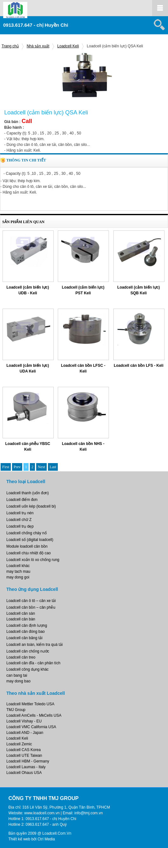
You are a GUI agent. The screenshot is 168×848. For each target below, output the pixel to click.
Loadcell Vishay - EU (24, 721)
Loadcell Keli (68, 46)
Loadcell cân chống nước (27, 651)
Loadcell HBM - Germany (27, 761)
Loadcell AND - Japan (24, 732)
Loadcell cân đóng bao (25, 631)
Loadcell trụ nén (20, 513)
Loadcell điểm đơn (21, 499)
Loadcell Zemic (19, 744)
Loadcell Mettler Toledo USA (30, 704)
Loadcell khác (18, 566)
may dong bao (18, 681)
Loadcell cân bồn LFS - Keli (138, 365)
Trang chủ (10, 46)
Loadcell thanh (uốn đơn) (27, 493)
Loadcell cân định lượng (26, 625)
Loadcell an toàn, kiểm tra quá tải (34, 644)
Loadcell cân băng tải (24, 638)
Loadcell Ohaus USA (24, 772)
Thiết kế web (19, 839)
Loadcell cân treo (20, 657)
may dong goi (17, 577)
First (5, 467)
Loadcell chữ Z (18, 519)
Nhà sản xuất (38, 46)
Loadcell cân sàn (20, 613)
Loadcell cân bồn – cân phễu (30, 607)
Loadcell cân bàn (20, 619)
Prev (17, 467)
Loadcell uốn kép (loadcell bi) (31, 506)
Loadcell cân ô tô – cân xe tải (31, 600)
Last (53, 467)
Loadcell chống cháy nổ (26, 533)
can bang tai (16, 675)
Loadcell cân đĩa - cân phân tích (33, 663)
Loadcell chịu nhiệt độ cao (28, 553)
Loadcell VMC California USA (31, 727)
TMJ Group (15, 710)
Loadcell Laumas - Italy (25, 767)
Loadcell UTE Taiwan (24, 755)
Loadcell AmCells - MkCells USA (33, 715)
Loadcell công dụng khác (27, 669)
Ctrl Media (46, 839)
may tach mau (18, 571)
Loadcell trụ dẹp (20, 526)
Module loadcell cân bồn (27, 546)
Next (41, 467)
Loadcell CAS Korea (23, 750)
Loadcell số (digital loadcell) (29, 539)
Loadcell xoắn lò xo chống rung (32, 559)
